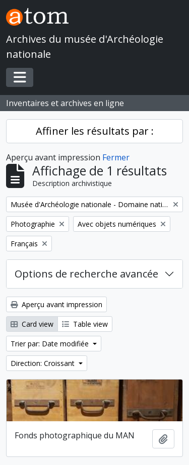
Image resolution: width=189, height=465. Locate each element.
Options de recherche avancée (86, 274)
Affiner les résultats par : (95, 131)
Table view (85, 324)
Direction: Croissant (44, 363)
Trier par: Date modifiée (51, 343)
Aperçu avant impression (56, 304)
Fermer (116, 157)
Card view (32, 324)
